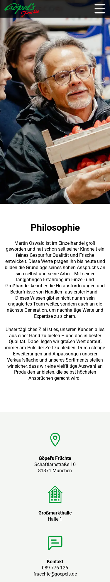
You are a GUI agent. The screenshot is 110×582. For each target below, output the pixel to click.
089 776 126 (55, 568)
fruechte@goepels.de (55, 574)
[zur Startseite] (21, 15)
